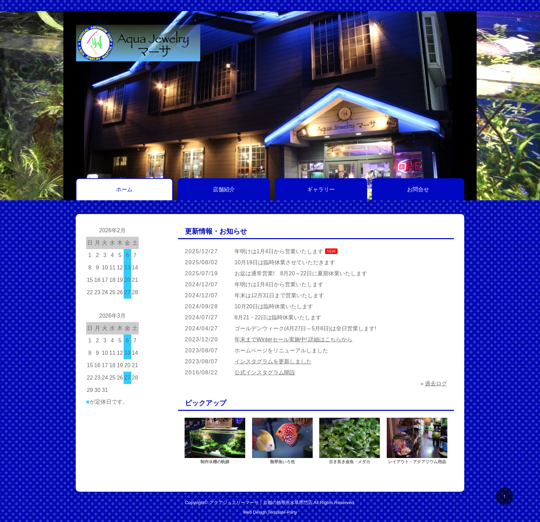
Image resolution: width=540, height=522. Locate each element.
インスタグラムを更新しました (273, 361)
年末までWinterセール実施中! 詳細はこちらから (294, 339)
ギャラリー (321, 189)
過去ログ (436, 383)
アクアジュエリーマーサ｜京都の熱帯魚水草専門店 (260, 502)
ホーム (124, 189)
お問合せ (418, 189)
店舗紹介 (224, 189)
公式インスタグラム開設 (265, 372)
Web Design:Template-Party (269, 512)
